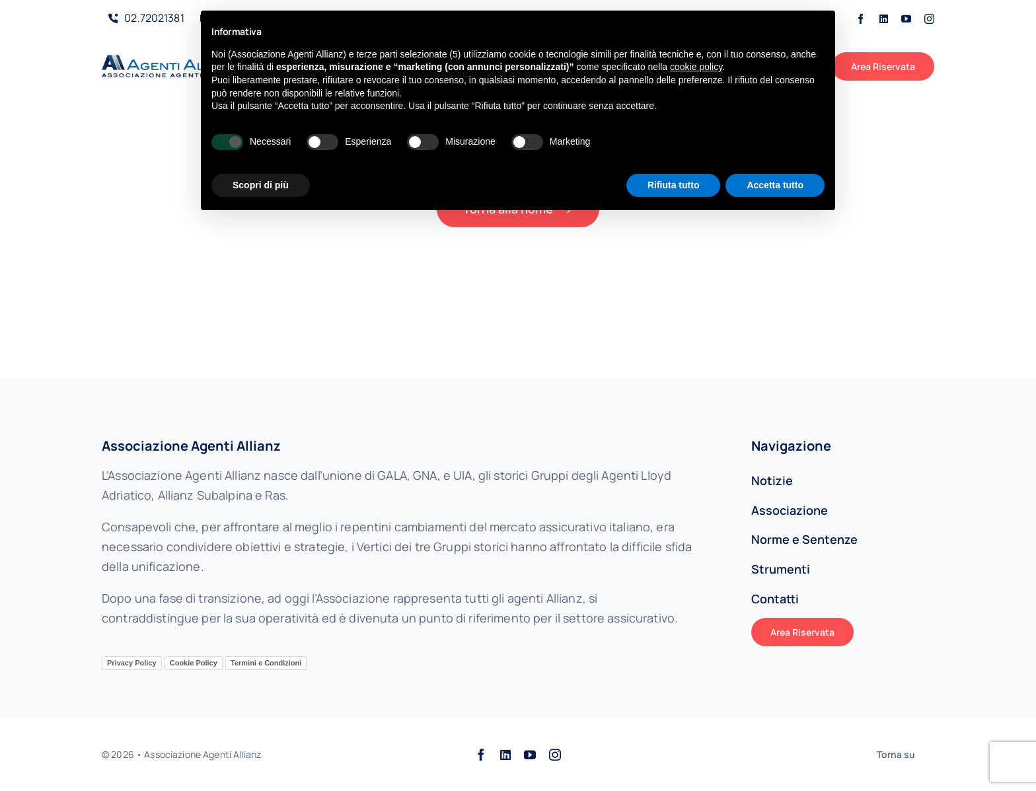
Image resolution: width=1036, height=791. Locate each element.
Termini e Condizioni (266, 663)
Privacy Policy (132, 663)
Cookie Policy (193, 663)
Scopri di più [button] (261, 185)
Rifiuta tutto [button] (674, 185)
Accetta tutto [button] (775, 185)
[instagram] (929, 19)
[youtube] (906, 19)
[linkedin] (883, 19)
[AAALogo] (172, 61)
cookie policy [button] (696, 66)
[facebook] (861, 19)
